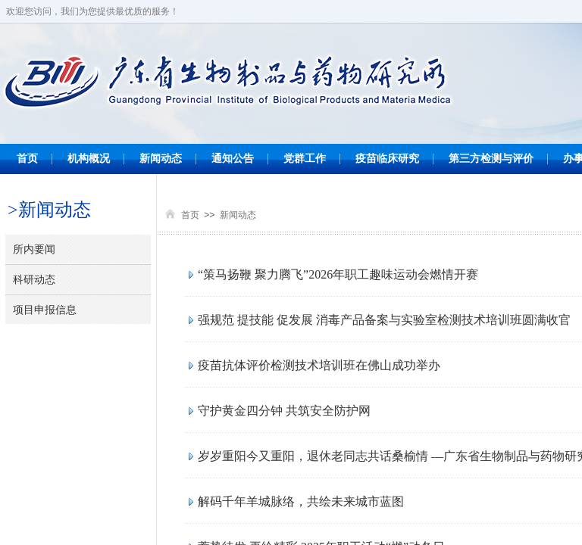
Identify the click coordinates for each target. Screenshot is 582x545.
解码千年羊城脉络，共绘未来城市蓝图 (301, 501)
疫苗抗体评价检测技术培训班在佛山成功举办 (319, 365)
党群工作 (304, 158)
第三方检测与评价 (491, 158)
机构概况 (88, 158)
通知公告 (232, 158)
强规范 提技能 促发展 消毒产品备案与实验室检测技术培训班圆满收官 (384, 319)
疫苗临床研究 (387, 158)
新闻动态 (160, 158)
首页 (27, 158)
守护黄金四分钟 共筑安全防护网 (284, 410)
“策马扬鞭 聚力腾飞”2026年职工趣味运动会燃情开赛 (338, 274)
